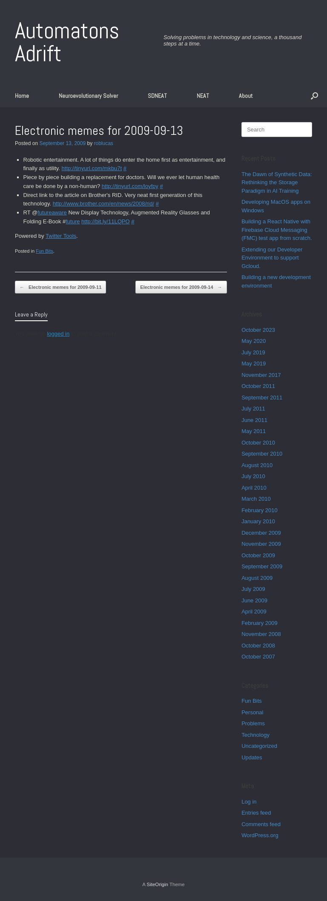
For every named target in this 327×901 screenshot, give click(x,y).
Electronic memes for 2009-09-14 (181, 287)
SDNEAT (157, 96)
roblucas (103, 143)
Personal (252, 712)
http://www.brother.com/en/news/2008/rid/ (103, 203)
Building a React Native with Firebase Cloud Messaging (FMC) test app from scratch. (276, 229)
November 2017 (261, 375)
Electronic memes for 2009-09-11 (60, 287)
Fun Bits (44, 251)
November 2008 (261, 634)
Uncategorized (259, 746)
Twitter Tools (61, 236)
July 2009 (253, 589)
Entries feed (256, 813)
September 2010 (261, 453)
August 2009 (256, 578)
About (245, 96)
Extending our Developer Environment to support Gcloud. (271, 257)
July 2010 (253, 476)
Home (22, 96)
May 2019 (253, 363)
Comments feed (261, 824)
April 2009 (254, 611)
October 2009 (258, 555)
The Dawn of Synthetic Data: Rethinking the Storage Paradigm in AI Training (276, 182)
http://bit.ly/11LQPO (105, 221)
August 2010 (256, 465)
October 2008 (258, 645)
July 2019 (253, 352)
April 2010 (254, 488)
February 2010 (259, 510)
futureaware (52, 212)
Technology (255, 735)
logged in (58, 334)
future (73, 221)
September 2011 (261, 397)
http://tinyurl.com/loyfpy (130, 186)
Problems (253, 723)
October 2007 (258, 656)
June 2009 (254, 600)
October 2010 (258, 442)
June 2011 (254, 420)
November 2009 (261, 544)
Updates (251, 757)
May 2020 (253, 341)
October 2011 (258, 386)
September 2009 (261, 566)
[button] (314, 95)
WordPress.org (259, 835)
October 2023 (258, 330)
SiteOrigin (157, 884)
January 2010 (258, 521)
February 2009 (259, 623)
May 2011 (253, 431)
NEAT (203, 96)
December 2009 (261, 533)
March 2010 (256, 499)
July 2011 (253, 408)
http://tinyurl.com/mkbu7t (92, 168)
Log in (248, 801)
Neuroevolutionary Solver (88, 96)
